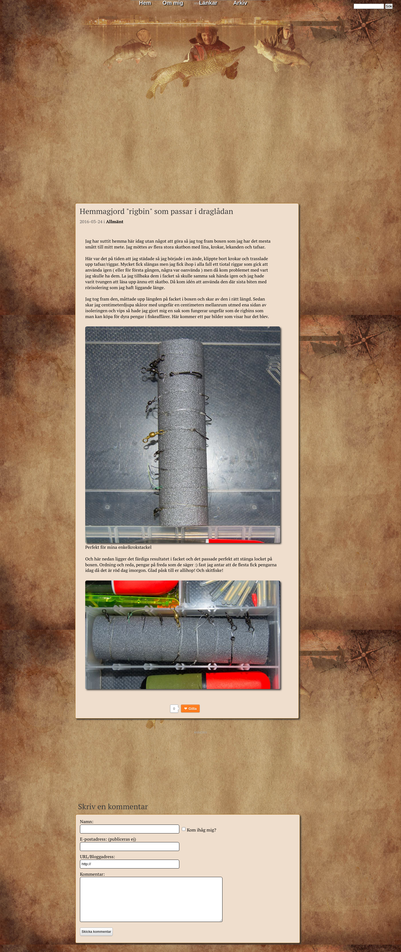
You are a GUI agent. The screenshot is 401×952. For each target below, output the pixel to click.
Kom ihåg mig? (201, 830)
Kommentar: (92, 874)
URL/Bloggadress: (97, 856)
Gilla (193, 709)
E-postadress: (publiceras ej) (108, 839)
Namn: (86, 821)
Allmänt (114, 221)
